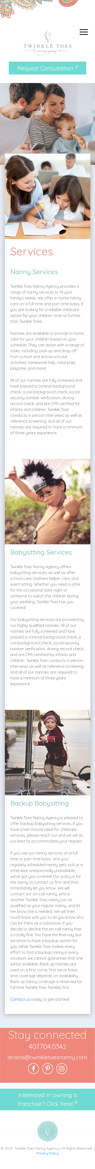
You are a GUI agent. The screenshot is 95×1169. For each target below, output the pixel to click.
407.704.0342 (47, 1046)
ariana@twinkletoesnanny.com (47, 1057)
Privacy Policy (48, 1153)
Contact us (20, 999)
